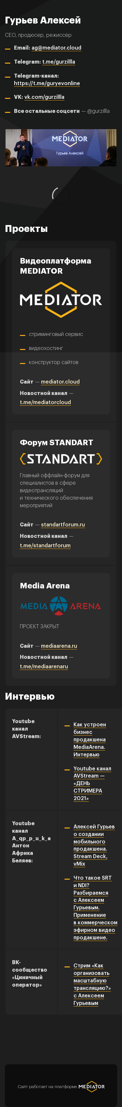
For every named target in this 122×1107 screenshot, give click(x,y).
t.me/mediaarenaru (44, 666)
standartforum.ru (63, 524)
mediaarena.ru (59, 646)
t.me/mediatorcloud (45, 402)
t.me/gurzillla (58, 62)
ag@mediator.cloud (56, 48)
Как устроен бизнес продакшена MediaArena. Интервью (90, 739)
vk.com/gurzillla (44, 97)
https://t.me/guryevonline (47, 83)
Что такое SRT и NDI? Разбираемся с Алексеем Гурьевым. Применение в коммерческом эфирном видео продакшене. (95, 907)
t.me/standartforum (45, 545)
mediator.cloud (60, 382)
